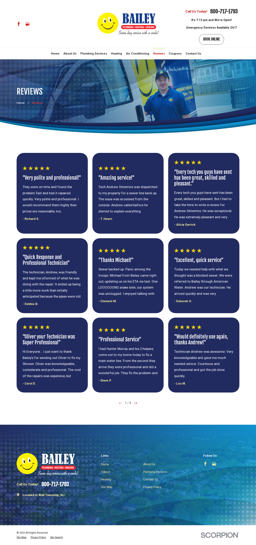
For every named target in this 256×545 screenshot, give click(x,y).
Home (105, 464)
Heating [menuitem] (116, 53)
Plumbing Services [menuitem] (93, 53)
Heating (106, 479)
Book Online (211, 39)
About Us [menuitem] (69, 53)
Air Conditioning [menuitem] (137, 53)
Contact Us (150, 479)
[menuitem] (21, 537)
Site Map (106, 487)
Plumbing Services (155, 472)
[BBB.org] (36, 24)
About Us (149, 464)
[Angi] (45, 24)
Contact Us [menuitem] (193, 53)
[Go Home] (21, 103)
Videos (105, 472)
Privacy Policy (152, 487)
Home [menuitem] (55, 53)
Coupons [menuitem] (175, 53)
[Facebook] (19, 24)
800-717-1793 (224, 11)
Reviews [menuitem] (159, 53)
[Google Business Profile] (27, 24)
